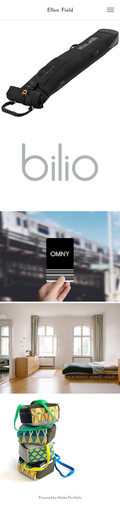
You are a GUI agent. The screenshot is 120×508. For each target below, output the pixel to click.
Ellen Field (60, 9)
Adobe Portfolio (69, 497)
